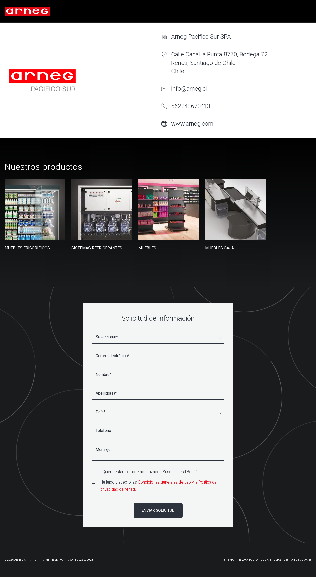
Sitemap (230, 559)
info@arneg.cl (189, 88)
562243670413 (190, 106)
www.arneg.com (192, 123)
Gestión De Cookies (297, 559)
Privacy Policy (248, 559)
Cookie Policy (271, 559)
